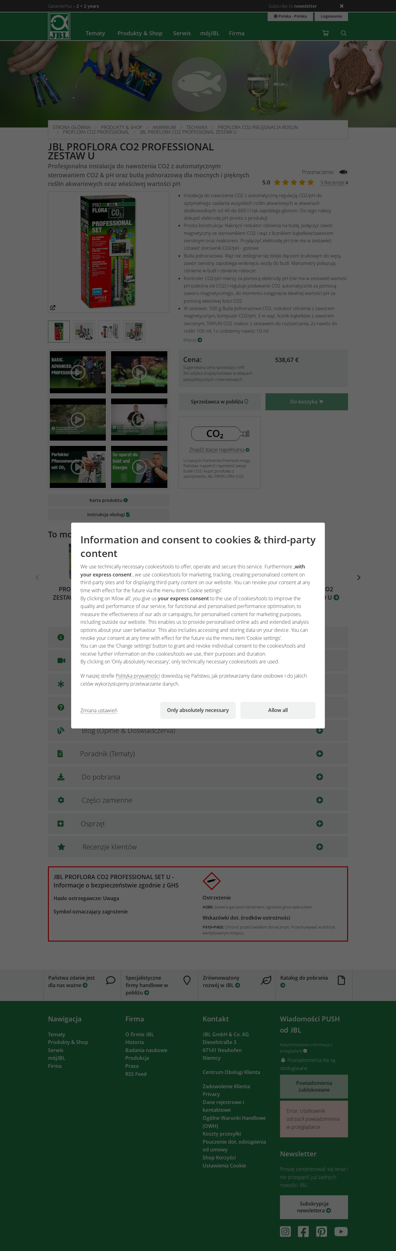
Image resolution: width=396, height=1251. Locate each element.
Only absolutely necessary (198, 710)
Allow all (278, 710)
